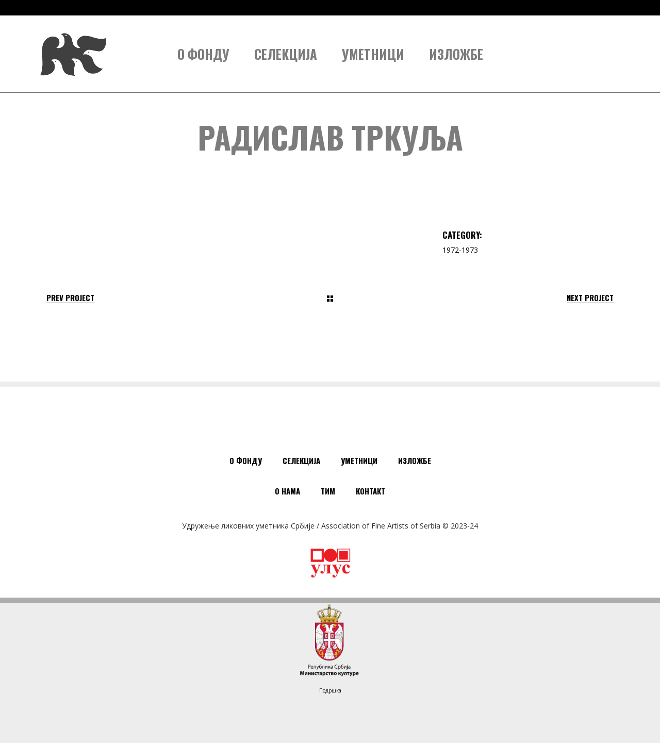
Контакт (370, 491)
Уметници (359, 460)
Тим (328, 491)
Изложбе (414, 460)
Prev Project (70, 297)
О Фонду (245, 460)
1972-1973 (460, 250)
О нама (287, 491)
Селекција (301, 460)
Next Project (590, 297)
